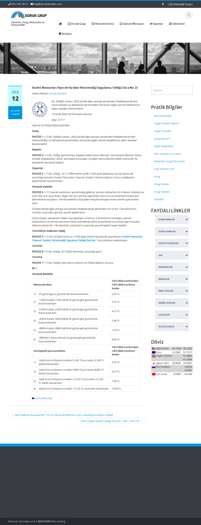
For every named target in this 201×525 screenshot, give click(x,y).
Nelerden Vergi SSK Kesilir (169, 161)
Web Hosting (58, 521)
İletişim (83, 483)
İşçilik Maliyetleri (163, 146)
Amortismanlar (163, 116)
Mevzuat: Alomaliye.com (21, 521)
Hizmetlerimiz (87, 475)
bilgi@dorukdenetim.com (48, 4)
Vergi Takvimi (162, 191)
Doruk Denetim (58, 93)
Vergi (157, 176)
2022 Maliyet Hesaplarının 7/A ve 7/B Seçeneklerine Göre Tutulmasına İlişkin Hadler (62, 415)
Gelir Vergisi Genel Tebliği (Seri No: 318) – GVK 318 (111, 421)
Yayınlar (159, 199)
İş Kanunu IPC (162, 138)
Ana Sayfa (85, 468)
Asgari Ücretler (163, 131)
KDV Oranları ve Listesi (167, 154)
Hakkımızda (86, 472)
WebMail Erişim (181, 4)
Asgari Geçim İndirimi (166, 123)
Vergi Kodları (161, 184)
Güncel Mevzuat (43, 398)
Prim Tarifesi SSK (164, 169)
